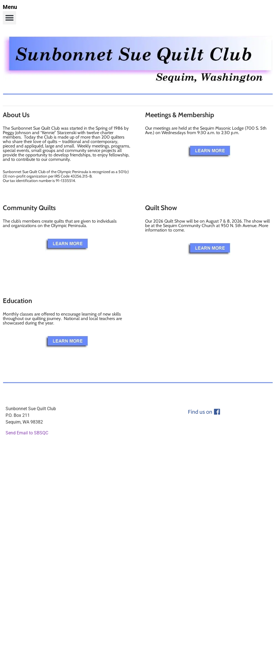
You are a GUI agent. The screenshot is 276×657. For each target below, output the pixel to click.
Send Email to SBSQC (27, 432)
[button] (9, 17)
